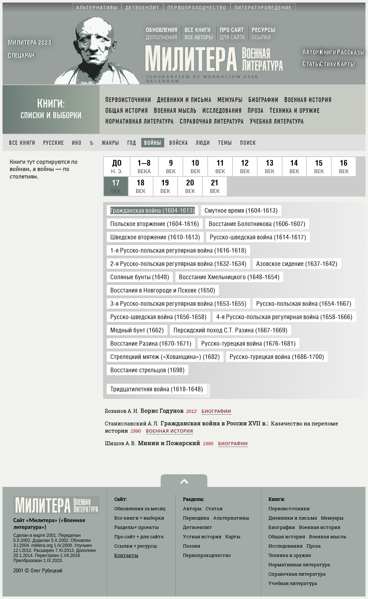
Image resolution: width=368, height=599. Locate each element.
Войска (178, 143)
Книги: (51, 108)
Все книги (22, 143)
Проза (314, 546)
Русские (53, 143)
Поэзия (191, 546)
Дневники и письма (292, 518)
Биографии (216, 411)
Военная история (169, 431)
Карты (232, 536)
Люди (203, 143)
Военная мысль (327, 536)
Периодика (196, 518)
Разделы (136, 527)
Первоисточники (289, 508)
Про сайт (139, 536)
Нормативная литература (299, 564)
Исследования (285, 546)
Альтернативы (231, 518)
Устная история (202, 536)
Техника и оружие (289, 555)
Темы (225, 143)
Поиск (248, 143)
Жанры (110, 143)
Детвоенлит (197, 527)
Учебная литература (292, 583)
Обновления (140, 508)
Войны (152, 143)
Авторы (192, 508)
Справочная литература (297, 574)
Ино (77, 143)
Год (131, 143)
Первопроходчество (207, 555)
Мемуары (332, 518)
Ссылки (135, 546)
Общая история (286, 536)
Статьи (214, 508)
